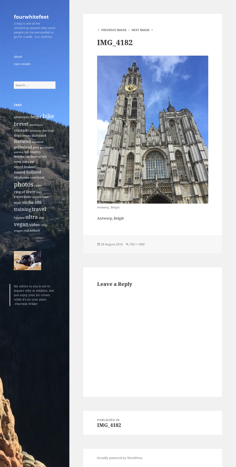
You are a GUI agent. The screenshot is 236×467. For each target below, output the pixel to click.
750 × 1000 (137, 244)
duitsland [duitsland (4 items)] (39, 135)
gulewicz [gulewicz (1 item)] (19, 152)
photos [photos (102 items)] (23, 184)
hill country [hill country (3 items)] (32, 152)
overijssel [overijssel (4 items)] (37, 177)
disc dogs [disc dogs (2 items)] (48, 130)
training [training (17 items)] (22, 209)
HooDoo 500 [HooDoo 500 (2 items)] (22, 156)
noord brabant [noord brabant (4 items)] (25, 167)
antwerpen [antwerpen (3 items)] (22, 117)
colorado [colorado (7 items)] (21, 130)
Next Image (141, 30)
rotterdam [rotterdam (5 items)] (22, 196)
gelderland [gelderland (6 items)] (23, 147)
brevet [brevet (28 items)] (21, 123)
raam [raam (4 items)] (38, 185)
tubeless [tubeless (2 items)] (19, 218)
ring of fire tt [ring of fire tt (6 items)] (24, 191)
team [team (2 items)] (45, 197)
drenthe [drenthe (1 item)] (26, 135)
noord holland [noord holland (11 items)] (27, 172)
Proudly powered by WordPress (119, 458)
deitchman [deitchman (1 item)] (35, 130)
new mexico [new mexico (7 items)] (24, 161)
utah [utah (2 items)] (42, 218)
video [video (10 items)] (34, 224)
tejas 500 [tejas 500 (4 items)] (20, 202)
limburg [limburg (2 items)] (35, 156)
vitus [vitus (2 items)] (44, 225)
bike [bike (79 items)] (48, 116)
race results (22, 64)
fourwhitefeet (31, 16)
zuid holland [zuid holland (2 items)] (32, 230)
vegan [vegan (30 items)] (21, 224)
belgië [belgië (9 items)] (36, 116)
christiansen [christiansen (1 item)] (36, 124)
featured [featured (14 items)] (22, 141)
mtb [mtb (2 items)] (44, 156)
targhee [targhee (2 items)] (36, 197)
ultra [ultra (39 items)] (31, 216)
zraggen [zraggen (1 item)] (18, 230)
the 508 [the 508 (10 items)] (35, 202)
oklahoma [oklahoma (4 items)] (21, 177)
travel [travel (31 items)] (39, 208)
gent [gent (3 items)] (36, 147)
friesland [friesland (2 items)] (37, 142)
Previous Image (114, 30)
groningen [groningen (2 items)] (46, 147)
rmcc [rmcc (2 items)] (39, 192)
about (18, 57)
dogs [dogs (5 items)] (17, 135)
